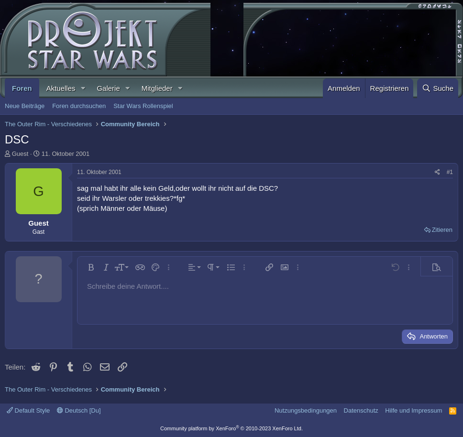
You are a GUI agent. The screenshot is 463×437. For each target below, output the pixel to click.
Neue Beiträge (24, 105)
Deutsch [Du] (79, 410)
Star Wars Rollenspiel (143, 105)
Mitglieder (157, 88)
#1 (450, 172)
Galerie (108, 88)
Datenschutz (361, 410)
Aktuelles (61, 88)
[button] (82, 88)
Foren (22, 88)
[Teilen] (437, 172)
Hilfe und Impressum (413, 410)
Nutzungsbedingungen (306, 410)
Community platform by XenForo (231, 428)
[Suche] (437, 88)
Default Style (28, 410)
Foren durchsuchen (79, 105)
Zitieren (442, 229)
